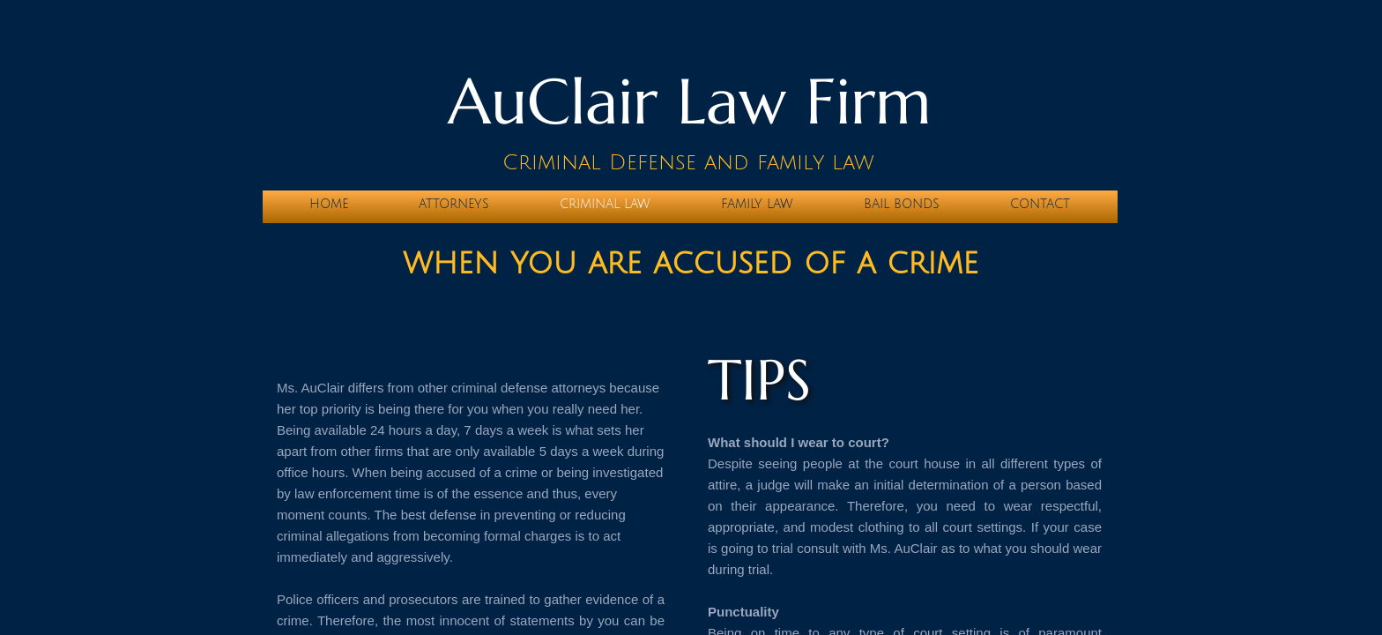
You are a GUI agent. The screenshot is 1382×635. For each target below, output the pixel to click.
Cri (520, 162)
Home (328, 204)
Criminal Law (605, 204)
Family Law (757, 204)
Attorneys (454, 204)
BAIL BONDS (902, 204)
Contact (1040, 204)
